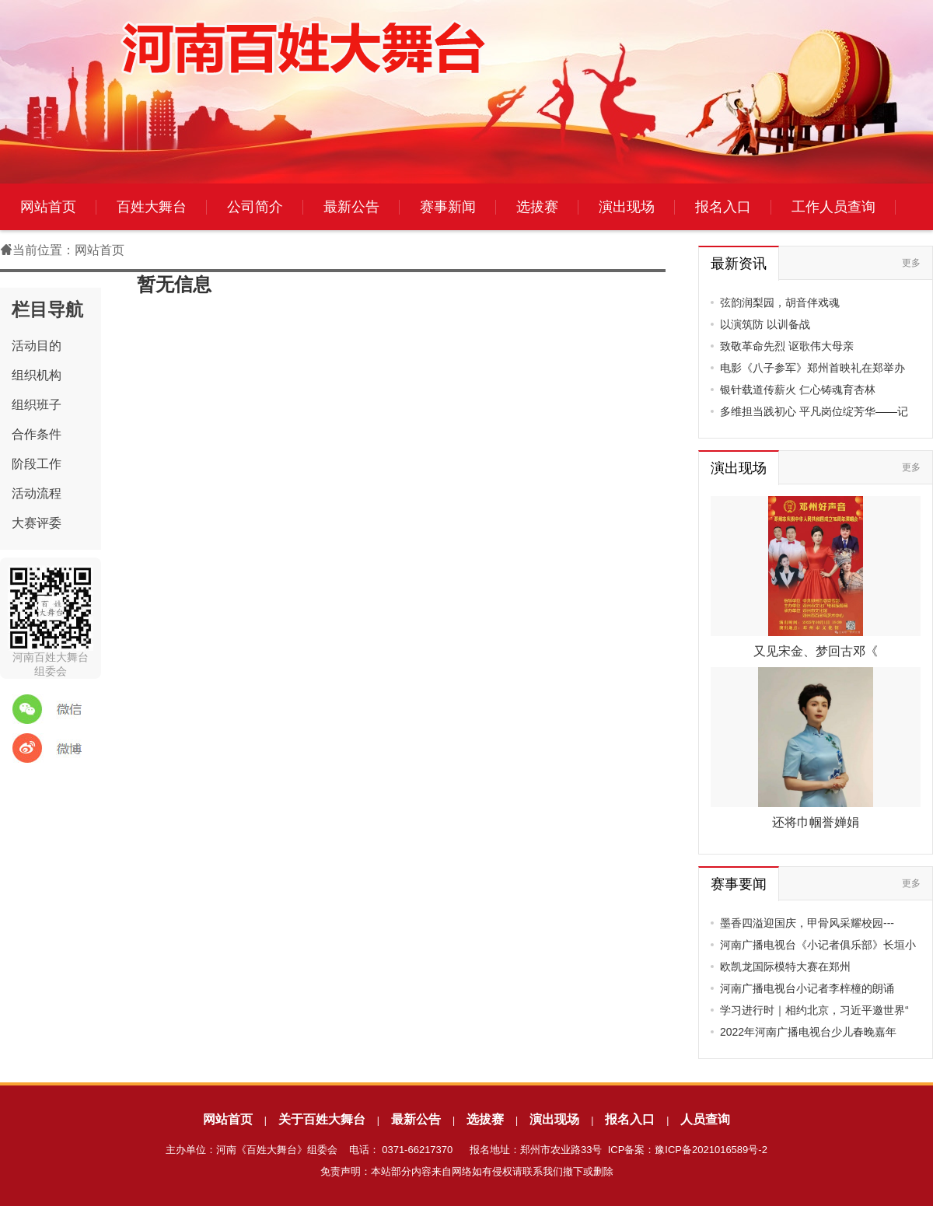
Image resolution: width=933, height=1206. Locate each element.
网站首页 (48, 207)
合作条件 (36, 434)
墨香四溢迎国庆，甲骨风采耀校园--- (807, 923)
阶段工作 (36, 463)
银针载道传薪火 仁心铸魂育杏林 (797, 389)
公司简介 (255, 207)
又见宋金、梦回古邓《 (815, 651)
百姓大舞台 (152, 207)
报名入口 (723, 207)
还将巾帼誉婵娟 (815, 822)
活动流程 (36, 493)
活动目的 (36, 345)
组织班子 (36, 404)
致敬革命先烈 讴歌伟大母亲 (787, 346)
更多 (911, 262)
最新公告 (351, 207)
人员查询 (705, 1119)
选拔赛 (537, 207)
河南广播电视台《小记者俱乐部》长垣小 (818, 945)
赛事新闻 (448, 207)
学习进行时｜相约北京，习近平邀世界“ (814, 1010)
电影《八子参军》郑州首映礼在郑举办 (812, 368)
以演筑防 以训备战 (765, 324)
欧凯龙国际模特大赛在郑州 (785, 966)
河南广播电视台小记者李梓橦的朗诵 (807, 988)
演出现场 (627, 207)
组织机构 (36, 375)
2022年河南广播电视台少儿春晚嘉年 (808, 1032)
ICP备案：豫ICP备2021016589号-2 (687, 1149)
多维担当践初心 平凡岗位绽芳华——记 (814, 411)
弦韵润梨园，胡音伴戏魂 (780, 302)
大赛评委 (36, 523)
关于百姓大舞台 (321, 1119)
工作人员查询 (833, 207)
